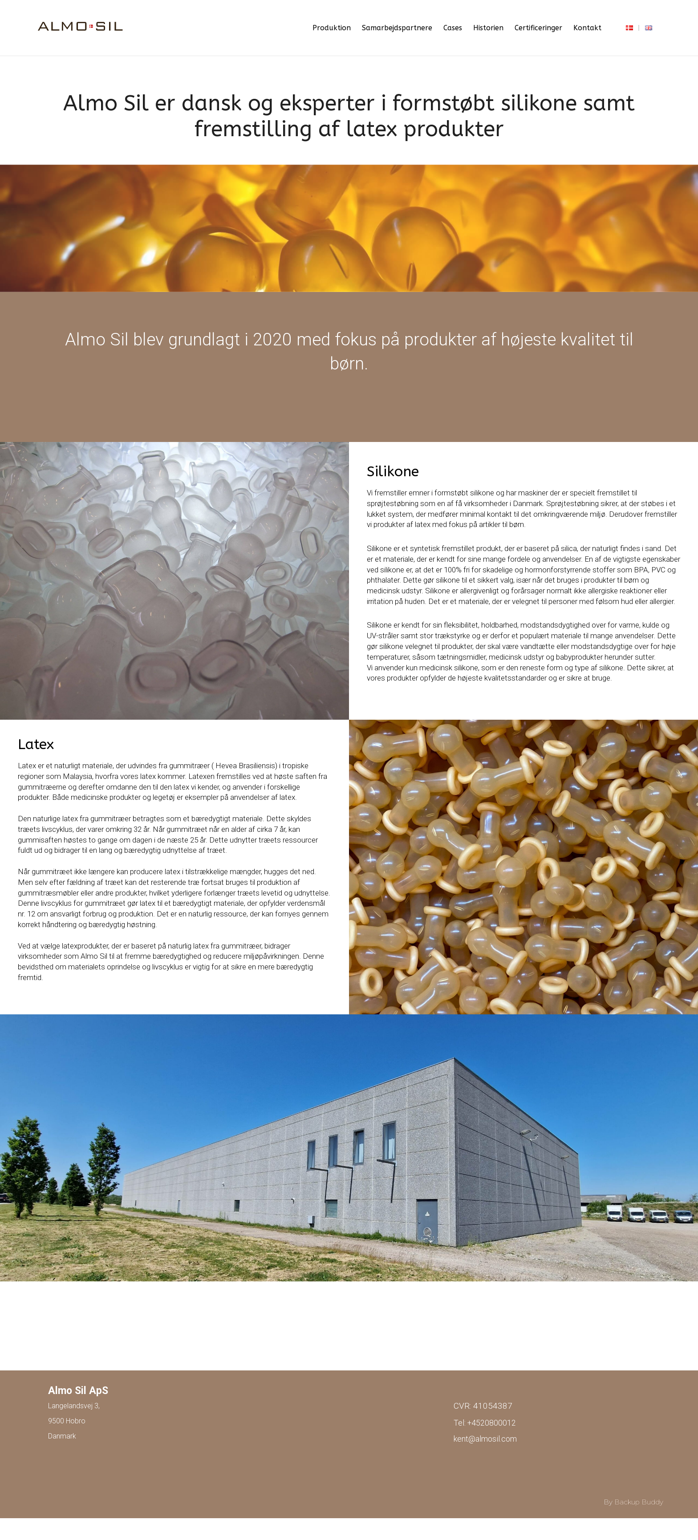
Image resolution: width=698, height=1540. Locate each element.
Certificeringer (538, 28)
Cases (452, 28)
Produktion (331, 28)
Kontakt (587, 28)
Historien (488, 28)
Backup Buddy (638, 1501)
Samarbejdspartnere (397, 28)
